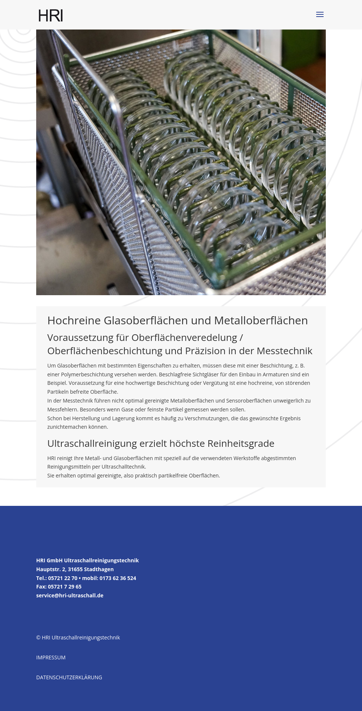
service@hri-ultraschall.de (69, 595)
